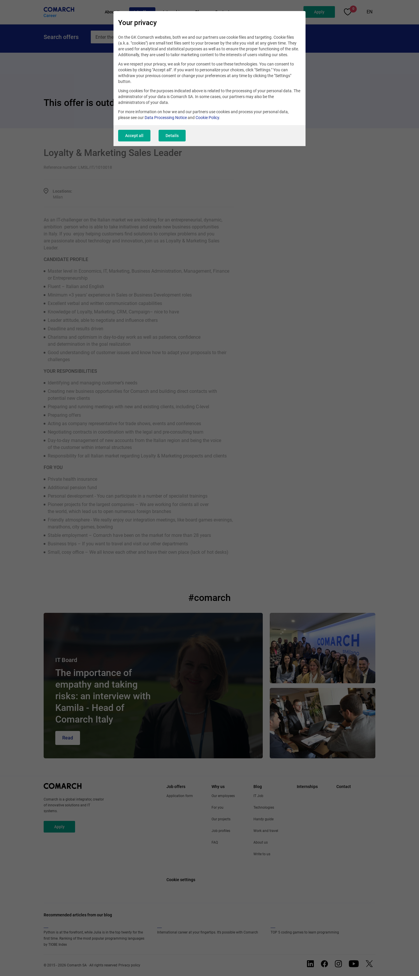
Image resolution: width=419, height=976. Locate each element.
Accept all (134, 135)
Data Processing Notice (166, 117)
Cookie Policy (207, 117)
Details (172, 135)
